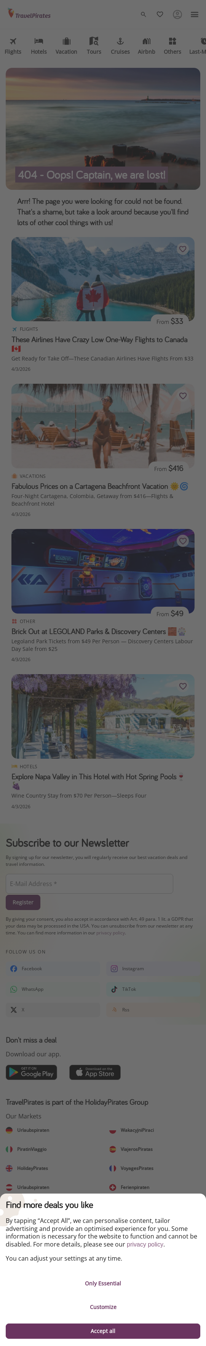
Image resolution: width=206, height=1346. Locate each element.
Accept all (103, 1331)
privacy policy (145, 1244)
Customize (103, 1307)
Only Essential (103, 1283)
